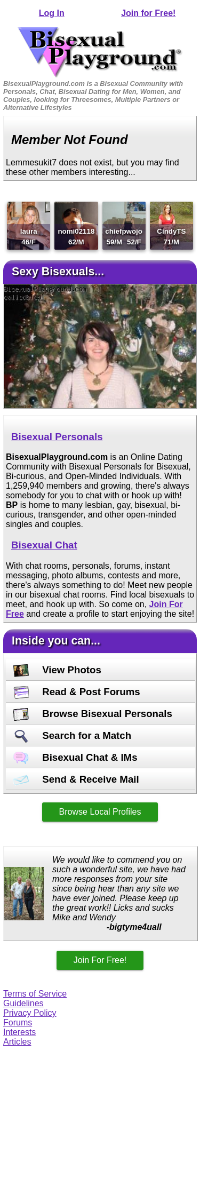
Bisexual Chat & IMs (75, 757)
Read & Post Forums (76, 691)
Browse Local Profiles (100, 811)
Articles (17, 1041)
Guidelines (23, 1003)
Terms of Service (35, 993)
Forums (17, 1022)
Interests (19, 1032)
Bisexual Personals (57, 436)
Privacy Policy (30, 1012)
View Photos (57, 669)
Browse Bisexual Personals (92, 713)
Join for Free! (148, 13)
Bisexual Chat (44, 545)
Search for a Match (72, 735)
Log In (52, 13)
